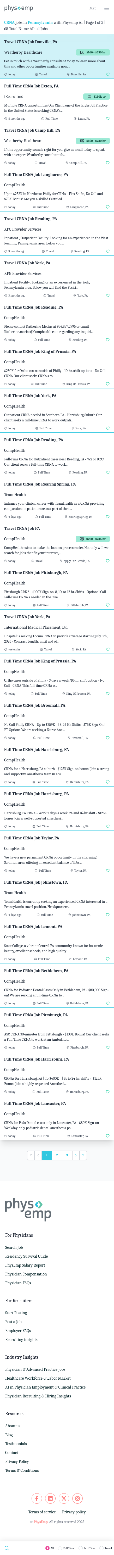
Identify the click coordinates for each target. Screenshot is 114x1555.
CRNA (9, 22)
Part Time (89, 1548)
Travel (108, 1548)
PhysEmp (40, 1522)
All (52, 1548)
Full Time (68, 1548)
